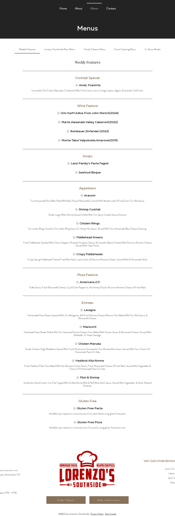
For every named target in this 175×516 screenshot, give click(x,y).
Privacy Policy (97, 513)
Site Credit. (111, 513)
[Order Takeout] (66, 500)
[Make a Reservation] (109, 500)
